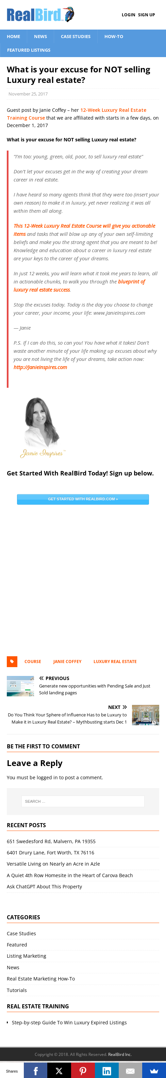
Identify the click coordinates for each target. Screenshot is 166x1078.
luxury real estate (115, 661)
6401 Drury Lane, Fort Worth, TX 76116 (50, 852)
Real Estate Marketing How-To (41, 978)
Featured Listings (28, 50)
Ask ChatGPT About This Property (44, 886)
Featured (17, 944)
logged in (47, 777)
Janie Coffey (67, 661)
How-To (113, 36)
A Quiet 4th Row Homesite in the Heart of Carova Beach (70, 875)
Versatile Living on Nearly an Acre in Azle (53, 863)
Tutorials (17, 990)
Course (32, 661)
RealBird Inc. (120, 1054)
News (40, 36)
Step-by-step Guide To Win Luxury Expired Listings (69, 1022)
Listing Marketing (26, 956)
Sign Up (146, 15)
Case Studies (75, 36)
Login (128, 15)
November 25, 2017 (28, 94)
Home (13, 36)
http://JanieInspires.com (40, 367)
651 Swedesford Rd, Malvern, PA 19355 (51, 841)
